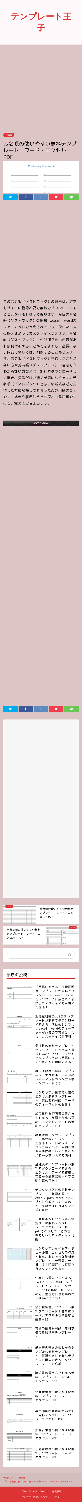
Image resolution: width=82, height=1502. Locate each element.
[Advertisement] (41, 88)
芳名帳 (8, 134)
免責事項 (57, 1491)
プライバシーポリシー (32, 1491)
